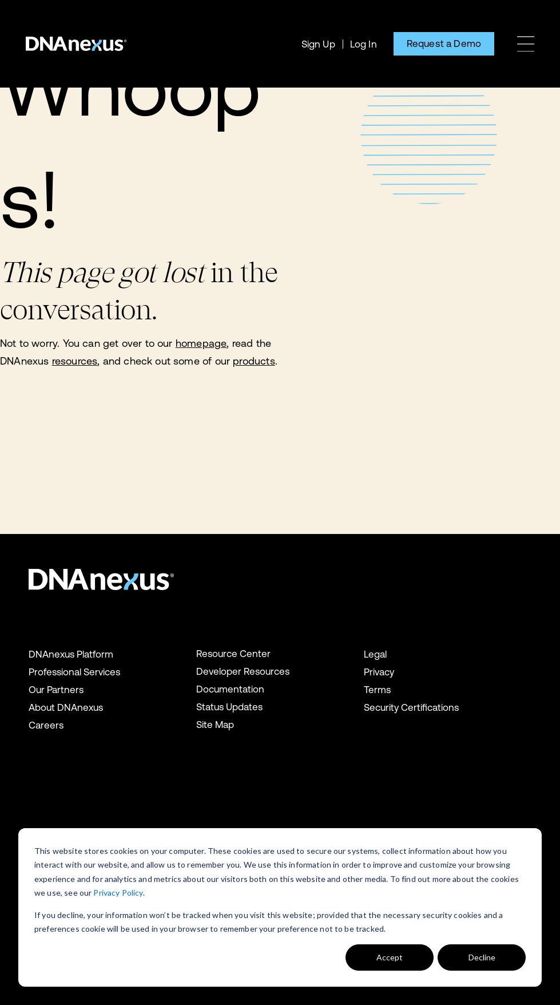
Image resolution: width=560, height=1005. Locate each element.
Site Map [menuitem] (215, 724)
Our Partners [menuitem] (56, 689)
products (254, 361)
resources (75, 361)
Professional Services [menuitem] (74, 672)
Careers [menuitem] (46, 725)
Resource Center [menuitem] (233, 653)
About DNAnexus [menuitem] (66, 707)
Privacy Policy (117, 892)
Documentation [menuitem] (230, 689)
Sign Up (318, 44)
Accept (389, 957)
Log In (363, 44)
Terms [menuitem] (377, 689)
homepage (201, 343)
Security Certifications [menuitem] (411, 707)
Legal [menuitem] (375, 654)
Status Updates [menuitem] (229, 707)
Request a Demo (444, 43)
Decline (481, 957)
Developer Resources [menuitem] (242, 671)
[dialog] (280, 907)
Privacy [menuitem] (379, 672)
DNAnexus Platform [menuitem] (71, 654)
